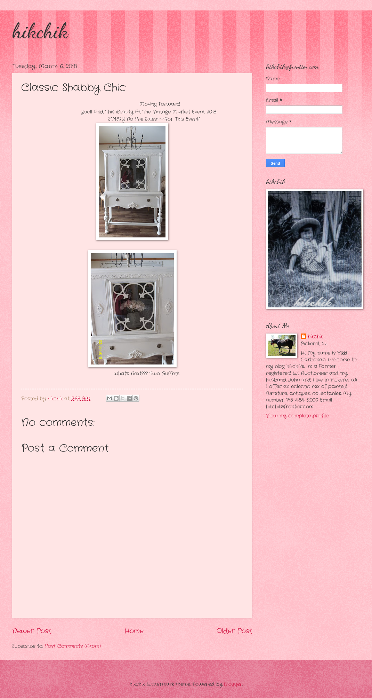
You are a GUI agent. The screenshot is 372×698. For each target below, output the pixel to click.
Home (134, 631)
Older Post (234, 631)
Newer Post (31, 631)
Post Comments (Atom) (73, 646)
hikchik (40, 30)
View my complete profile (297, 416)
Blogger (233, 684)
